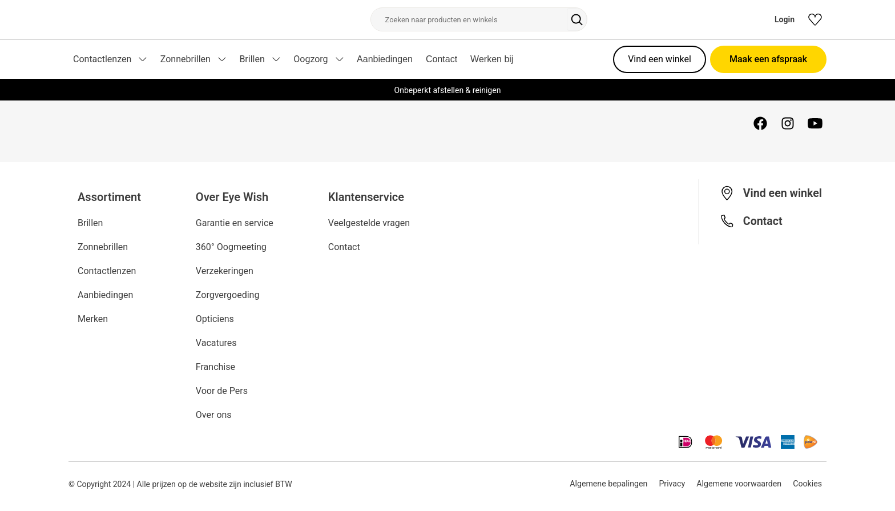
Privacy (670, 484)
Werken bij (491, 59)
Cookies (807, 484)
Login (785, 19)
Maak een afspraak (768, 59)
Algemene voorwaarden (738, 484)
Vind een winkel (659, 59)
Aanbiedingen (385, 59)
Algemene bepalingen (605, 484)
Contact (441, 59)
